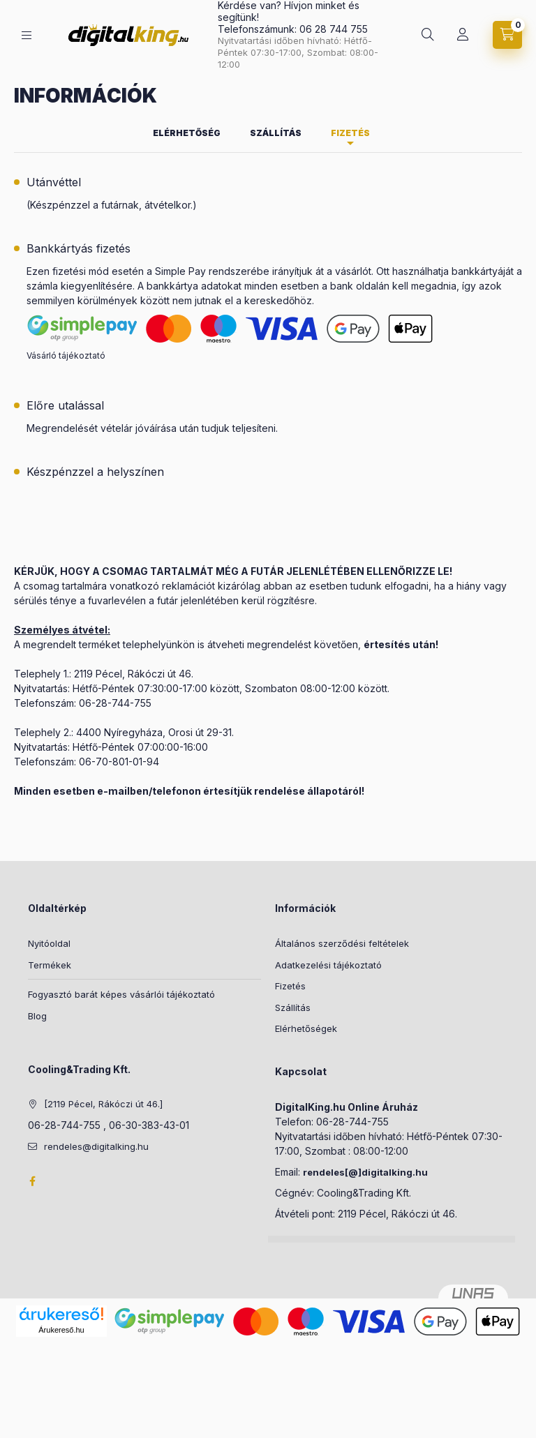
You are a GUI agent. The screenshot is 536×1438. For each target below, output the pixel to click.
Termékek (49, 965)
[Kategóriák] (26, 35)
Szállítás (293, 1007)
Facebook (32, 1181)
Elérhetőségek (306, 1028)
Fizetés (290, 985)
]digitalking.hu (393, 1172)
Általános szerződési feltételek (342, 943)
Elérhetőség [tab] (187, 133)
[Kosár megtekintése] (507, 35)
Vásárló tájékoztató (66, 355)
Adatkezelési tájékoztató (328, 965)
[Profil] (463, 35)
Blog (37, 1015)
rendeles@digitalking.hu (96, 1146)
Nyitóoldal (49, 943)
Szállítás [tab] (276, 133)
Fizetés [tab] (350, 133)
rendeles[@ (330, 1172)
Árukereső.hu (61, 1330)
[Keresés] (428, 35)
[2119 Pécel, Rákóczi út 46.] (103, 1103)
